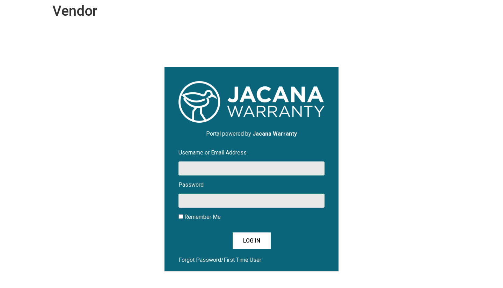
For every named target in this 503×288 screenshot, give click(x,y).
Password (191, 185)
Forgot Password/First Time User (219, 260)
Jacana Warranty (275, 133)
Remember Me (199, 217)
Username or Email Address (212, 153)
